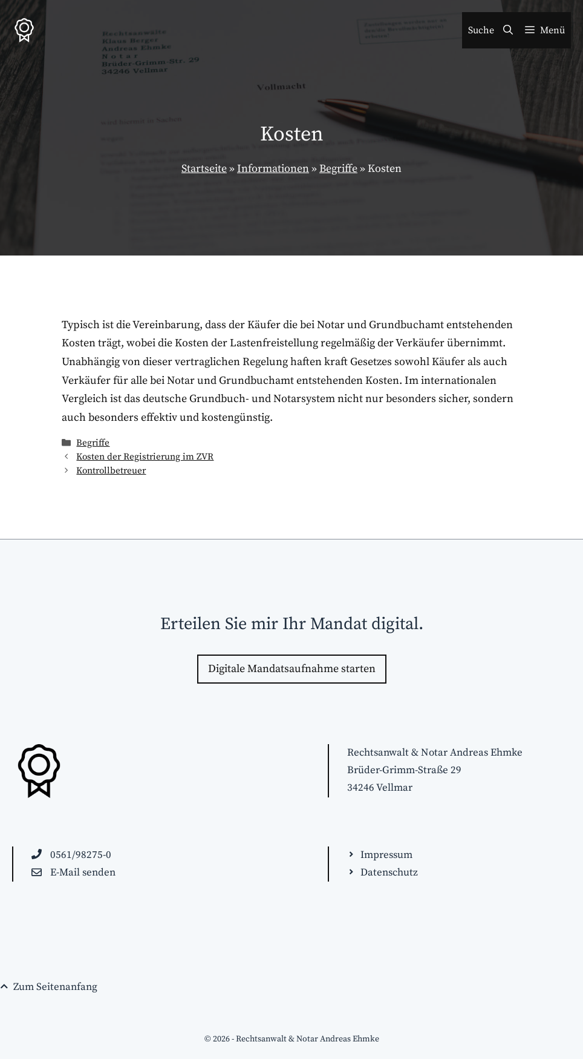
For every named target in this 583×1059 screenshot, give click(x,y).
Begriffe (338, 169)
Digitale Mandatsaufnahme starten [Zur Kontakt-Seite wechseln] (292, 669)
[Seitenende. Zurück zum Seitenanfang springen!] (48, 987)
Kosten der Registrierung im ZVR (144, 457)
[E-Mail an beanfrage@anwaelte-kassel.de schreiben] (73, 873)
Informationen (273, 169)
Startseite (204, 169)
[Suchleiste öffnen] (490, 30)
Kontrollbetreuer (111, 471)
